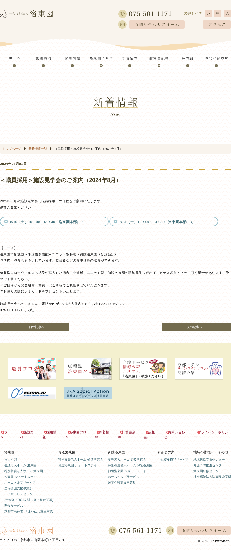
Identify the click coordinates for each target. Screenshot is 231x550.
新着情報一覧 (37, 149)
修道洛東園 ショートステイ (77, 460)
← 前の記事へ (35, 327)
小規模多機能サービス (173, 454)
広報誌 (153, 432)
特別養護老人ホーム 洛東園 (23, 466)
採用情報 (53, 432)
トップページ (11, 149)
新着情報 (106, 432)
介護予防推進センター (209, 460)
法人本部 (10, 454)
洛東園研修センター (207, 466)
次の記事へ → (196, 327)
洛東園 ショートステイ (20, 472)
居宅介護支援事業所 (18, 483)
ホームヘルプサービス (20, 477)
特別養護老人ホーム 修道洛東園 (80, 454)
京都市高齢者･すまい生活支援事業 (28, 506)
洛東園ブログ (80, 432)
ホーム (9, 432)
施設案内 (30, 432)
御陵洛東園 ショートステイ (127, 466)
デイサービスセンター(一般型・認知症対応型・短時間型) (28, 492)
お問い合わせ (178, 432)
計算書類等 (130, 432)
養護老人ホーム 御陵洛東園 (127, 454)
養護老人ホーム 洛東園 (20, 460)
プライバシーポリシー (214, 432)
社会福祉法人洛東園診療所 (212, 472)
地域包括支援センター (209, 454)
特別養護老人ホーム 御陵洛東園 (130, 460)
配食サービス (13, 501)
